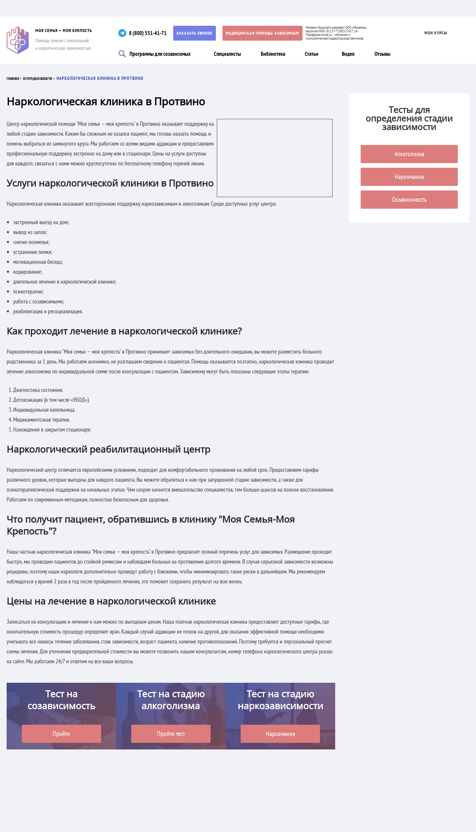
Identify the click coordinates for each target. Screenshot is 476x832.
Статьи (314, 53)
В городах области (50, 78)
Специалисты (230, 53)
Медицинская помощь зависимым (269, 33)
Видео (352, 53)
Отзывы (386, 53)
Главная (15, 78)
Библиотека (275, 53)
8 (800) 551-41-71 (153, 33)
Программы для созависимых (161, 53)
